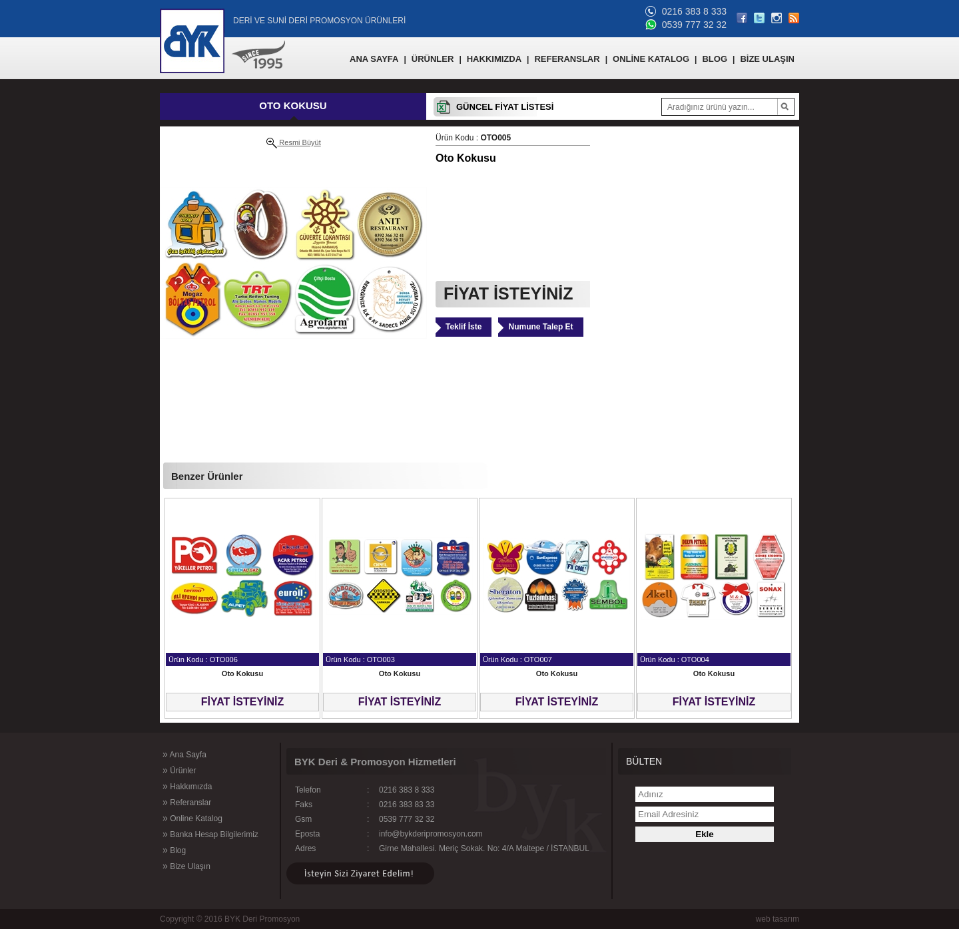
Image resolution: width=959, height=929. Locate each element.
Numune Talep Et (540, 326)
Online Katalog (192, 818)
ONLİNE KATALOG (651, 59)
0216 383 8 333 (694, 11)
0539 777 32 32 (694, 24)
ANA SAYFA (374, 59)
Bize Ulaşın (186, 865)
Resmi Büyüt (293, 143)
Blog (174, 849)
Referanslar (186, 802)
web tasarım (777, 919)
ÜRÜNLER (433, 59)
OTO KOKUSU (292, 105)
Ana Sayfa (184, 754)
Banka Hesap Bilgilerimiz (210, 834)
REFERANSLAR (566, 59)
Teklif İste (463, 326)
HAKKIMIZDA (494, 59)
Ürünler (179, 770)
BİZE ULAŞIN (767, 59)
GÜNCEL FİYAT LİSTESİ (504, 107)
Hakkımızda (187, 786)
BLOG (714, 59)
